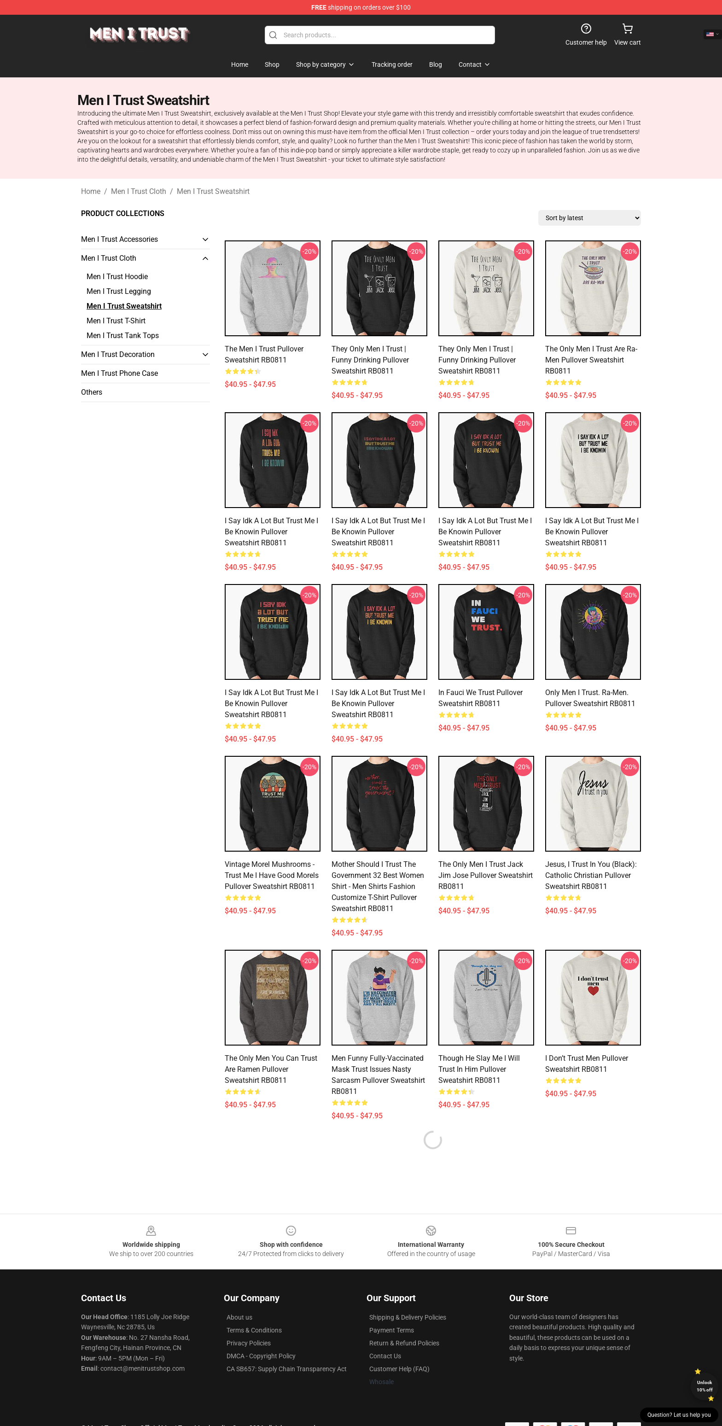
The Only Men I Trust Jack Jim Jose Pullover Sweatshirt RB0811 (485, 875)
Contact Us (385, 1356)
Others (91, 392)
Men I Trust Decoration (118, 354)
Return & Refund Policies (404, 1343)
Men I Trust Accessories (119, 239)
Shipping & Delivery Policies (407, 1317)
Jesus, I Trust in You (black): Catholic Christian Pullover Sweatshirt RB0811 (591, 875)
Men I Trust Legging (119, 291)
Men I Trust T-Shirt (116, 320)
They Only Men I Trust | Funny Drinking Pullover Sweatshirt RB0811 (370, 360)
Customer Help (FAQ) (399, 1369)
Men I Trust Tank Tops (123, 335)
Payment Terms (391, 1330)
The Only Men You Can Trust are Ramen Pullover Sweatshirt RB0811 (271, 1069)
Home (90, 191)
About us (239, 1317)
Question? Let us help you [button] (679, 1415)
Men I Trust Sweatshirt (213, 191)
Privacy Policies (249, 1343)
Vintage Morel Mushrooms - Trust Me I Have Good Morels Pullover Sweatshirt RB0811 (272, 875)
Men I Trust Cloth (138, 191)
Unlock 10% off (705, 1386)
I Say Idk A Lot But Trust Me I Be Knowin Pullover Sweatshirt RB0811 (271, 531)
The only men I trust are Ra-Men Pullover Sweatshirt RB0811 (591, 360)
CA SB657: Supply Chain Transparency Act (287, 1369)
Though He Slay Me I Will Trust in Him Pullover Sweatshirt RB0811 (479, 1069)
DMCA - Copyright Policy (261, 1356)
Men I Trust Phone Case (119, 373)
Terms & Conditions (254, 1330)
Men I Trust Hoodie (117, 276)
